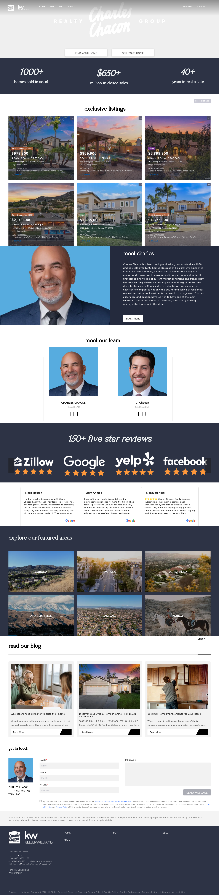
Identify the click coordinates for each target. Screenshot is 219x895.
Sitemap (165, 891)
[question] (168, 774)
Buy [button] (52, 6)
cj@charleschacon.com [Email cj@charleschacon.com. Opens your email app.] (40, 861)
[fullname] (79, 766)
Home (42, 6)
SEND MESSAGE (197, 792)
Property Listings (150, 891)
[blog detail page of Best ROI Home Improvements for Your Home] (177, 699)
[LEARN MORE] (133, 318)
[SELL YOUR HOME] (133, 52)
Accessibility (178, 891)
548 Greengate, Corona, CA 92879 (94, 161)
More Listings (202, 100)
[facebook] (138, 414)
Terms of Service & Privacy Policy (85, 891)
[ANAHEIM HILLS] (41, 615)
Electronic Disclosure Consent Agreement (113, 801)
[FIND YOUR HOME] (86, 52)
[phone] (79, 790)
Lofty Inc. (25, 891)
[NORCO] (178, 615)
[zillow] (145, 414)
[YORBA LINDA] (178, 571)
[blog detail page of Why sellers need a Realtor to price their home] (41, 699)
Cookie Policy (111, 891)
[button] (68, 833)
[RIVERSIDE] (109, 571)
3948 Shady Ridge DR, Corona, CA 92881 (165, 161)
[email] (79, 778)
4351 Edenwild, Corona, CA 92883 (162, 228)
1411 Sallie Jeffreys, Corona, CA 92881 (96, 228)
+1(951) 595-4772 (16, 861)
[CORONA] (41, 571)
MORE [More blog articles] (201, 639)
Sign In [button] (201, 6)
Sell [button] (61, 6)
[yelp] (77, 414)
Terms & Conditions (18, 869)
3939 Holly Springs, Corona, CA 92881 (27, 161)
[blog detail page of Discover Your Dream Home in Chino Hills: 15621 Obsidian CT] (109, 699)
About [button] (72, 6)
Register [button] (188, 6)
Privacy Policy (61, 806)
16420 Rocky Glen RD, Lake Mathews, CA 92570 (32, 228)
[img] (73, 371)
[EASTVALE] (109, 615)
